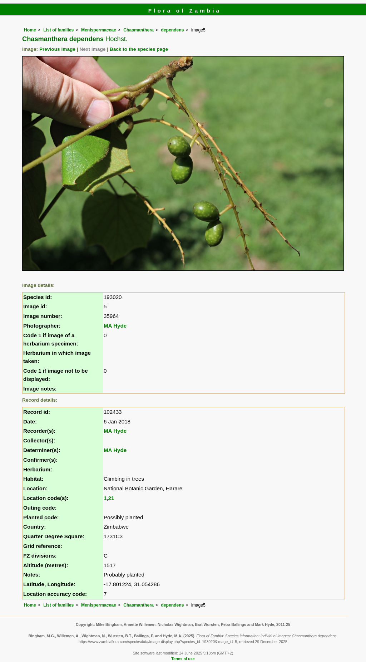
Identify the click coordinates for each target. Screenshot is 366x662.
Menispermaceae (98, 30)
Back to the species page (139, 49)
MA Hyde (115, 326)
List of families (58, 30)
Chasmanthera (138, 30)
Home (30, 30)
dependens (172, 30)
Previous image (57, 49)
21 (111, 498)
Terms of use (182, 659)
